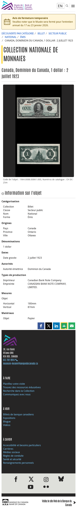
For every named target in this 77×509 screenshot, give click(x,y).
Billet (41, 33)
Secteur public (58, 33)
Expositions (9, 418)
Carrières (8, 448)
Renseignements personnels (18, 462)
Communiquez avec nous (16, 394)
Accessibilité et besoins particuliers (22, 445)
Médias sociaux (11, 452)
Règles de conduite (13, 455)
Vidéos (6, 425)
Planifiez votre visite (14, 383)
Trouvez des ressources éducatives (22, 387)
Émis (23, 37)
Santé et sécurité (12, 459)
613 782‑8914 (9, 360)
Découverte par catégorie (18, 33)
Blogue (7, 421)
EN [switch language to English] (60, 5)
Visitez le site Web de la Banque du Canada (58, 503)
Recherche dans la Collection (18, 391)
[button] (41, 325)
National (10, 37)
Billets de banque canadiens (18, 414)
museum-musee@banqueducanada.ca (20, 363)
